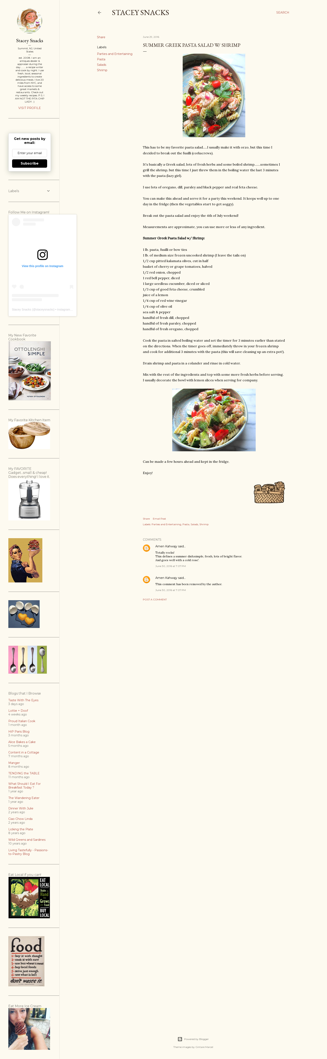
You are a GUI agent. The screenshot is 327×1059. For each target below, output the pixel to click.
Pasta (101, 59)
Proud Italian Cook (21, 721)
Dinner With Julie (20, 808)
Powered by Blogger (193, 1039)
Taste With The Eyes (23, 700)
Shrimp (102, 70)
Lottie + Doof (18, 711)
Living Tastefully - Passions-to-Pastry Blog (28, 852)
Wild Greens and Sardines (26, 840)
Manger (14, 763)
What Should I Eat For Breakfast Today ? (24, 785)
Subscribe (30, 163)
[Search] (282, 13)
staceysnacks (44, 309)
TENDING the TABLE (24, 773)
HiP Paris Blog (18, 731)
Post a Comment (155, 599)
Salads (101, 65)
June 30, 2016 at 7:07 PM (170, 566)
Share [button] (101, 37)
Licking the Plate (20, 829)
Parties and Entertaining (114, 54)
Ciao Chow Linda (20, 819)
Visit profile (29, 108)
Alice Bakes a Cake (22, 742)
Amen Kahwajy (166, 546)
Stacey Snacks (140, 12)
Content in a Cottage (23, 752)
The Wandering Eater (23, 798)
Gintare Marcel (204, 1047)
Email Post (159, 518)
